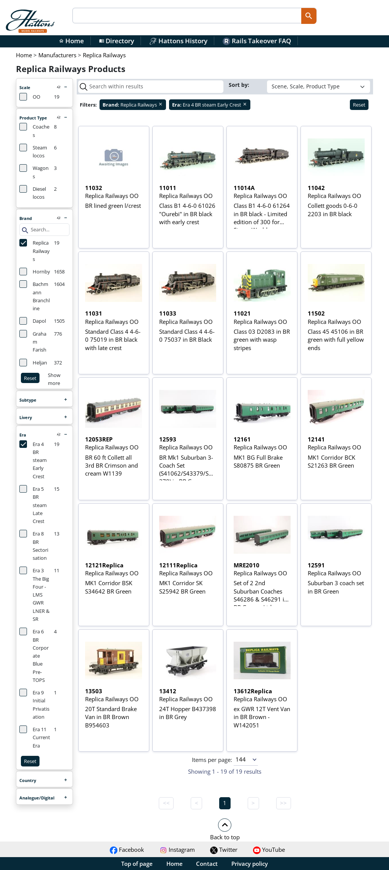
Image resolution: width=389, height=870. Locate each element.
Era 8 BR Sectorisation (33, 545)
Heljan (33, 362)
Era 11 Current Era (34, 737)
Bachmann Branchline (34, 296)
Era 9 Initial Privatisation (34, 704)
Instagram (177, 849)
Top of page (137, 863)
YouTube (269, 849)
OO (29, 97)
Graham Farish (32, 341)
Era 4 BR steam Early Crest (33, 460)
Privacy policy (249, 863)
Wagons (34, 171)
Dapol (32, 321)
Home (71, 40)
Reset (30, 378)
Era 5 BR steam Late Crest (33, 505)
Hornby (34, 271)
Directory (116, 40)
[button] (225, 829)
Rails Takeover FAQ (257, 40)
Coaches (34, 130)
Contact (207, 863)
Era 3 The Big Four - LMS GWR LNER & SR (34, 594)
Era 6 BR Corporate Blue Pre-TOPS (34, 655)
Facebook (127, 849)
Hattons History (178, 40)
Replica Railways (34, 250)
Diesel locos (32, 192)
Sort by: (240, 84)
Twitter (223, 849)
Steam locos (33, 151)
